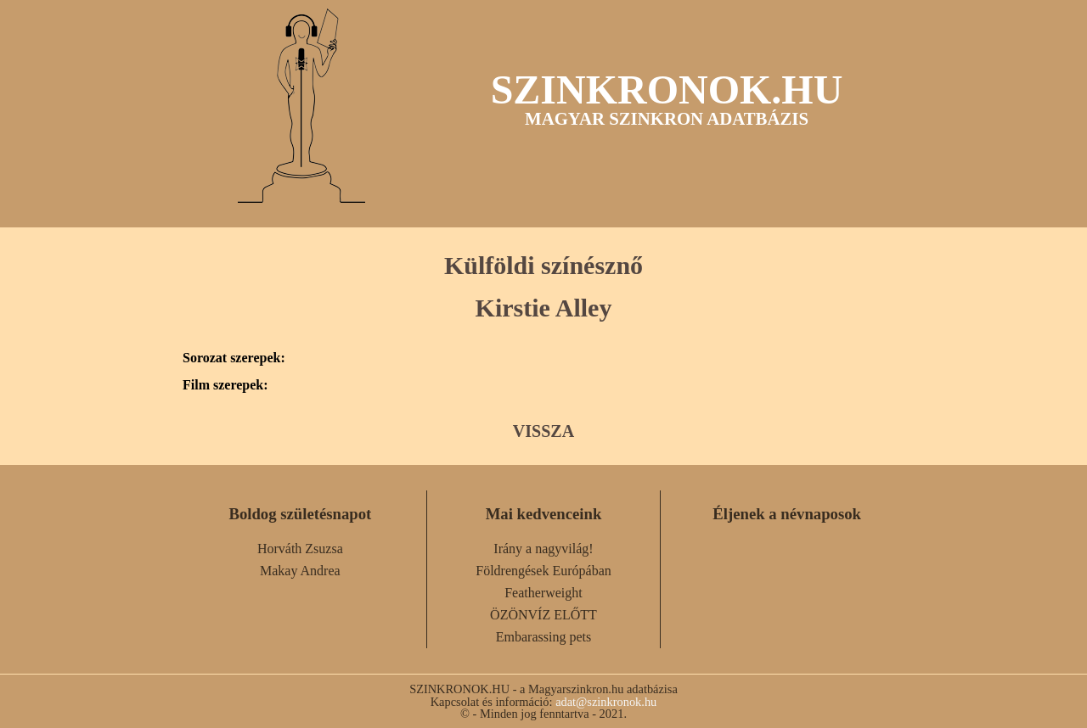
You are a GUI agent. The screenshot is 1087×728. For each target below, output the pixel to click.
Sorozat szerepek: (234, 358)
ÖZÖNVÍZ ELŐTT (543, 615)
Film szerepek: (225, 385)
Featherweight (543, 592)
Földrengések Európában (543, 570)
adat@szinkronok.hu (605, 701)
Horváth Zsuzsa (300, 548)
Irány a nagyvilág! (543, 548)
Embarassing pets (543, 637)
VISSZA (543, 431)
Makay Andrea (300, 570)
